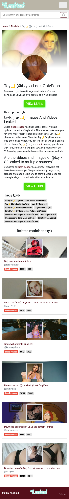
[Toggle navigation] (63, 5)
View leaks (34, 103)
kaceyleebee (24, 167)
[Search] (34, 15)
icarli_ (40, 144)
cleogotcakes (17, 127)
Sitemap (63, 494)
